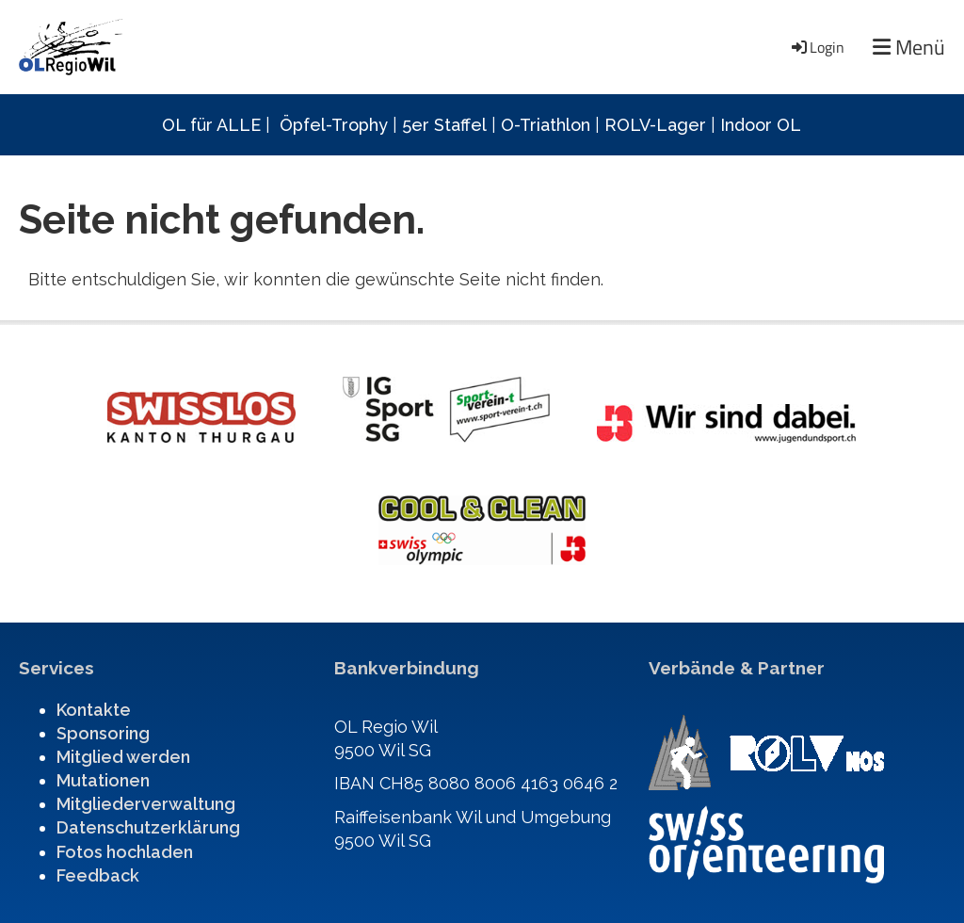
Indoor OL (760, 125)
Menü (909, 47)
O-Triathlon (545, 125)
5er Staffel (444, 125)
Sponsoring (103, 733)
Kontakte (93, 710)
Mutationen (103, 780)
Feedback (97, 875)
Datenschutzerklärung (148, 827)
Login (816, 47)
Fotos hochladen (124, 852)
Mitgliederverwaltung (145, 804)
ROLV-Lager (655, 125)
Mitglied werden (123, 757)
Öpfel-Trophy (334, 125)
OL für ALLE (211, 125)
